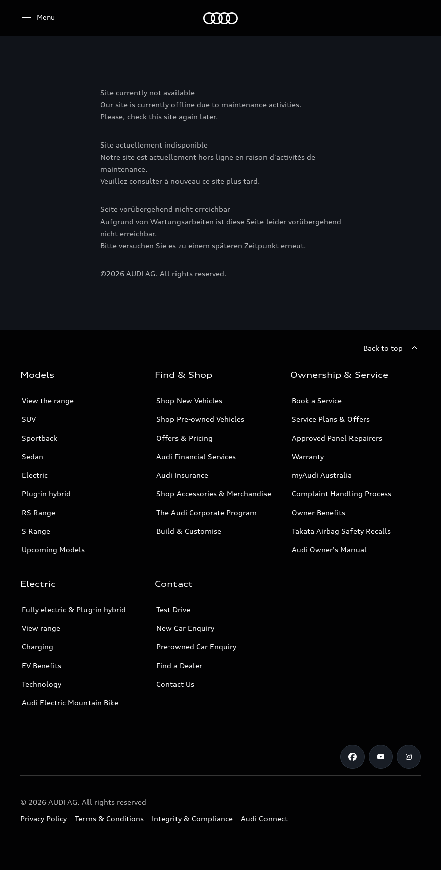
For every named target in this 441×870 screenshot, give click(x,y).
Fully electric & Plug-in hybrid (74, 609)
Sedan (32, 456)
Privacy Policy (43, 818)
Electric (35, 475)
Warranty (308, 456)
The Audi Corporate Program (206, 512)
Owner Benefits (318, 512)
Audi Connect (264, 818)
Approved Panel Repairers (337, 437)
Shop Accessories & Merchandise (213, 493)
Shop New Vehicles (189, 400)
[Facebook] (352, 757)
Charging (37, 646)
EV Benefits (41, 665)
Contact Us (175, 684)
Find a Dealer (179, 665)
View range (41, 628)
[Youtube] (381, 757)
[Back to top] (392, 348)
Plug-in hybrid (46, 493)
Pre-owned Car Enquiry (196, 646)
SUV (29, 419)
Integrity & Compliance (192, 818)
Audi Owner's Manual (329, 549)
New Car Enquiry (185, 628)
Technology (41, 684)
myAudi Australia (322, 475)
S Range (36, 531)
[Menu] (220, 18)
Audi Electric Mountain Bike (70, 702)
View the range (48, 400)
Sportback (39, 437)
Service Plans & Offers (331, 419)
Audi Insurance (182, 475)
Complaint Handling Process (341, 493)
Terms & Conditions (109, 818)
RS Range (38, 512)
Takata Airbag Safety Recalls (341, 531)
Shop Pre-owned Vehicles (200, 419)
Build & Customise (188, 531)
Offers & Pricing (184, 437)
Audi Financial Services (196, 456)
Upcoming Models (53, 549)
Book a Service (317, 400)
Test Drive (173, 609)
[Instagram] (409, 757)
